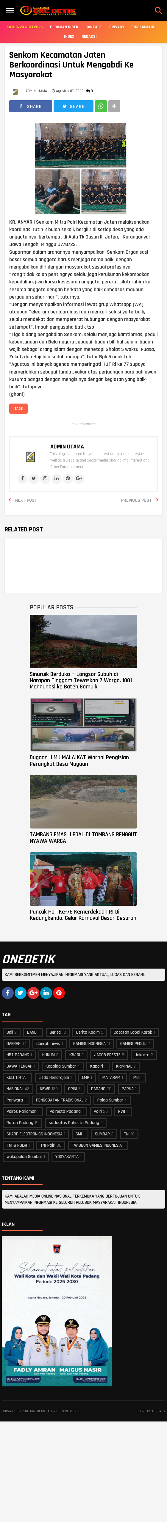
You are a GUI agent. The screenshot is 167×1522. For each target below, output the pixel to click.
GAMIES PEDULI (133, 1043)
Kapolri (96, 1066)
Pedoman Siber (64, 27)
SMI (79, 1134)
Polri (98, 1111)
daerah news (48, 1043)
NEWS (45, 1089)
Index (69, 36)
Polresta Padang (65, 1111)
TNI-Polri (47, 1145)
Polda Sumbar (110, 1100)
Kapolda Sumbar (61, 1066)
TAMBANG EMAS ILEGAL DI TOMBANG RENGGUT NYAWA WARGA (83, 838)
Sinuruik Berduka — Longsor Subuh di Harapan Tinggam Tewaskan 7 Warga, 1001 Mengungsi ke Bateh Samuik (81, 680)
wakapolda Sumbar (24, 1156)
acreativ (158, 1411)
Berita (55, 1032)
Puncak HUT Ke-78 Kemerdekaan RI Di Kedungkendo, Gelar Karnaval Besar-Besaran (83, 915)
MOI (136, 1077)
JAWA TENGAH (19, 1066)
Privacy (116, 27)
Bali (10, 1032)
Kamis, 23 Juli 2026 (25, 27)
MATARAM (111, 1077)
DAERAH (14, 1043)
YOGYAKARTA (67, 1156)
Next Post (26, 500)
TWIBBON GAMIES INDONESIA (97, 1145)
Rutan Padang (20, 1123)
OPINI (72, 1089)
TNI (126, 1134)
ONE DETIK (37, 1411)
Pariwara (15, 1100)
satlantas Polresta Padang (74, 1123)
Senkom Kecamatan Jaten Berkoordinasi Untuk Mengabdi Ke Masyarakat (71, 65)
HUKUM (48, 1055)
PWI (121, 1111)
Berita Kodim (88, 1032)
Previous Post (136, 500)
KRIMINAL (124, 1066)
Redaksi (89, 36)
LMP (85, 1077)
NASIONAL (15, 1089)
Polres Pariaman (22, 1111)
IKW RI (74, 1055)
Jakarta (142, 1055)
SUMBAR (102, 1134)
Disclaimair (142, 27)
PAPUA (128, 1089)
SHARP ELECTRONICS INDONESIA (35, 1134)
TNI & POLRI (17, 1145)
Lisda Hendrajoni (54, 1077)
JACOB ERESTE (107, 1055)
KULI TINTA (16, 1077)
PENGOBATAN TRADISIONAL (59, 1100)
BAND (32, 1032)
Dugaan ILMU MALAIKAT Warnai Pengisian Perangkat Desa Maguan (79, 761)
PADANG (98, 1089)
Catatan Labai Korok (133, 1032)
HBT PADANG (18, 1055)
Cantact (93, 27)
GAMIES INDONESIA (89, 1043)
